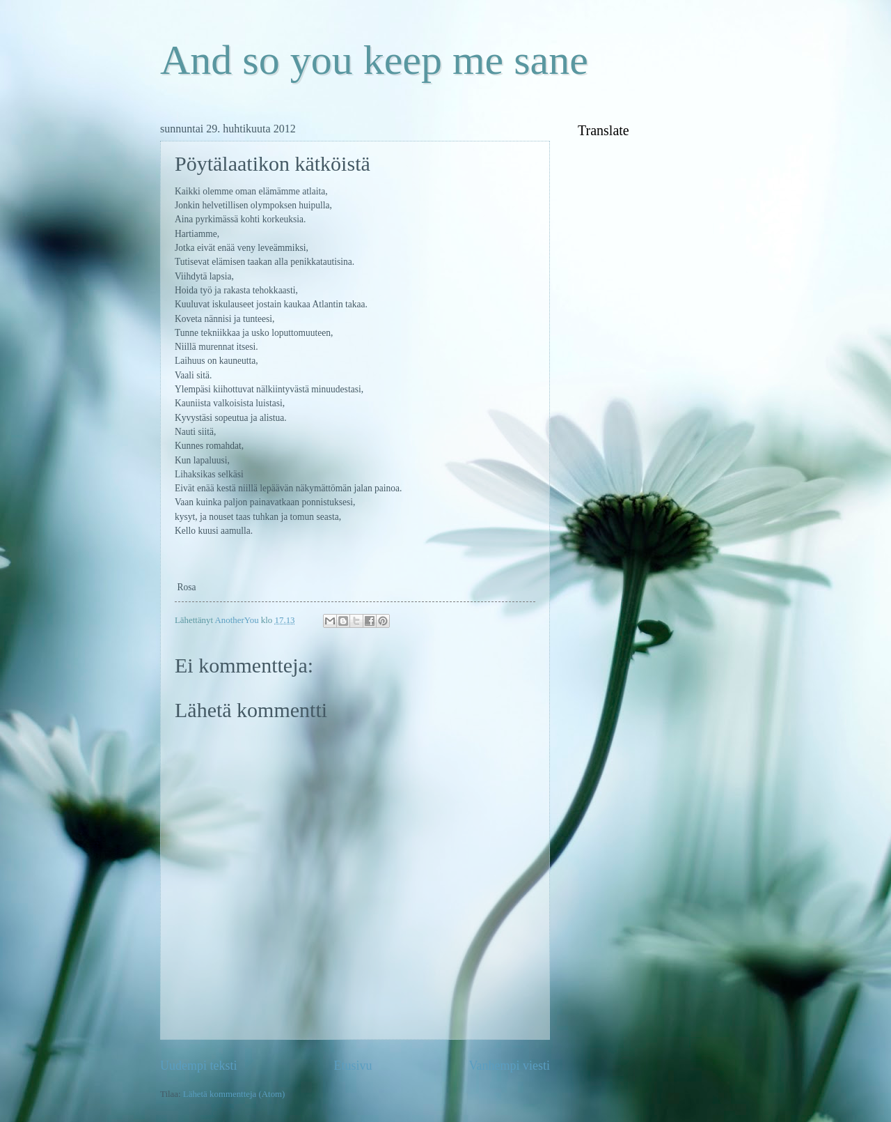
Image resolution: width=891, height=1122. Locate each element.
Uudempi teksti (198, 1066)
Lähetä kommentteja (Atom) (234, 1094)
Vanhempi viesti (509, 1066)
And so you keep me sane (374, 60)
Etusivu (352, 1066)
